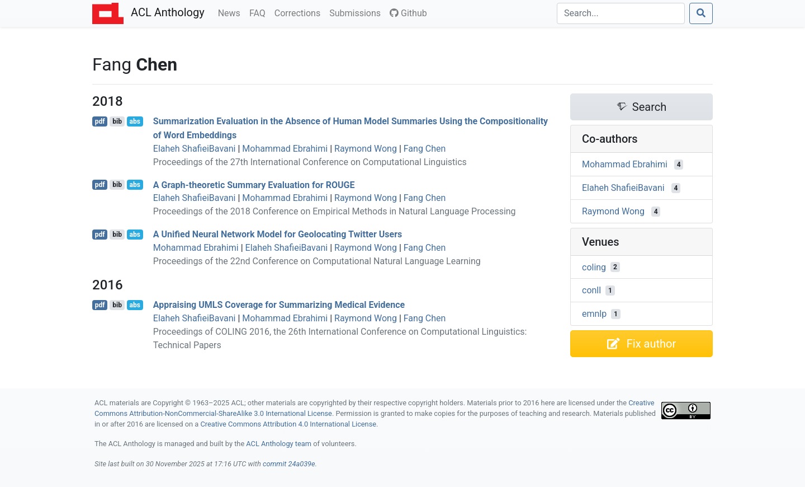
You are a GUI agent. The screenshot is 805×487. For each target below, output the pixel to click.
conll (591, 290)
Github (408, 13)
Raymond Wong (365, 148)
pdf (100, 121)
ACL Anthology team (278, 443)
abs (134, 121)
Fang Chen (425, 148)
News (231, 12)
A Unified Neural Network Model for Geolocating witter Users (277, 234)
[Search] (621, 13)
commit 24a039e (289, 464)
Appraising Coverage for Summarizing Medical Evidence (279, 304)
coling (594, 266)
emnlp (594, 313)
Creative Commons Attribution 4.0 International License (288, 424)
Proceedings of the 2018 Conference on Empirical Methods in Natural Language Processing (334, 211)
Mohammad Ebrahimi (285, 148)
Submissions (357, 12)
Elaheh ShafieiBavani (194, 148)
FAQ (259, 12)
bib (117, 121)
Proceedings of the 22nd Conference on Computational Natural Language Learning (317, 261)
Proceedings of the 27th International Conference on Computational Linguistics (310, 162)
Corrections (299, 12)
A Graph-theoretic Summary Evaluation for (254, 184)
